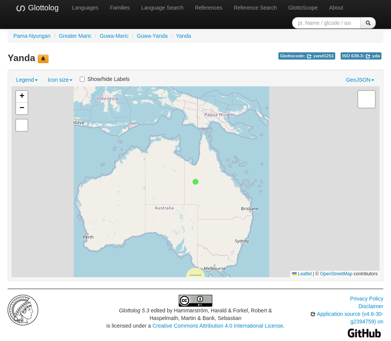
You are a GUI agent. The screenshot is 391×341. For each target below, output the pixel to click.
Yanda (183, 36)
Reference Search (255, 8)
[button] (195, 182)
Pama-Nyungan (31, 36)
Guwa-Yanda (152, 36)
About (336, 8)
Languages (85, 8)
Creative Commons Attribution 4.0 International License (217, 326)
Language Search (162, 8)
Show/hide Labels (105, 79)
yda (372, 55)
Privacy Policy (366, 299)
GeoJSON (360, 80)
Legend (27, 80)
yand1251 (320, 55)
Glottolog (37, 8)
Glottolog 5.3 (134, 310)
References (209, 8)
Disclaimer (371, 306)
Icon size (60, 80)
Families (120, 8)
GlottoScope (303, 8)
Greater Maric (75, 36)
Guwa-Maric (114, 36)
